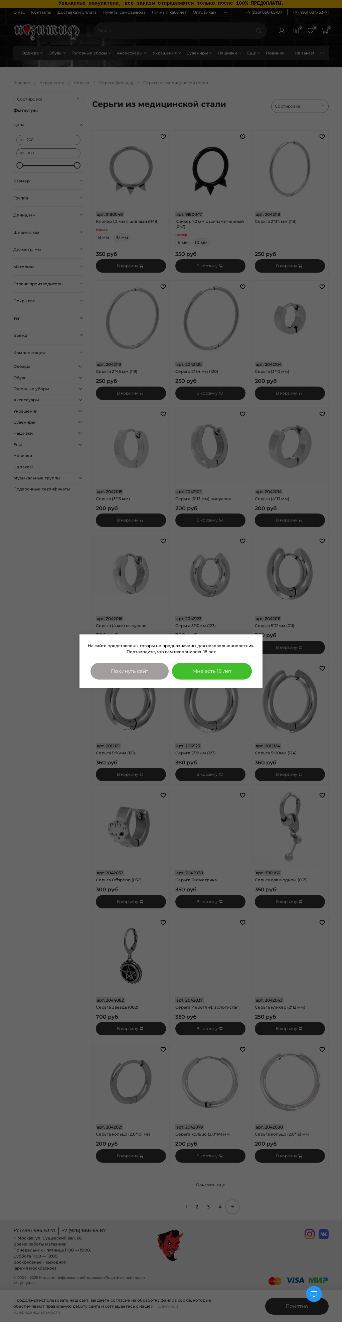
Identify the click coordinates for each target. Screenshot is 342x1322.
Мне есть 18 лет (211, 671)
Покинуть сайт (129, 671)
